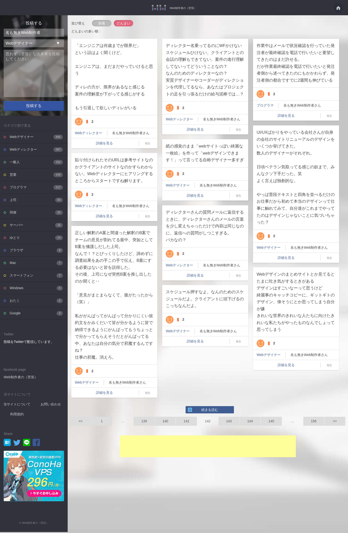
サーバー (36, 226)
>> (335, 421)
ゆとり (36, 238)
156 (313, 421)
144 (250, 421)
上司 (36, 201)
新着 (101, 23)
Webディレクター (36, 150)
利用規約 (17, 415)
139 (144, 421)
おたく (36, 301)
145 (271, 421)
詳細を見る (104, 143)
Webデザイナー (36, 138)
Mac (36, 264)
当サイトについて (16, 405)
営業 (36, 175)
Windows (36, 289)
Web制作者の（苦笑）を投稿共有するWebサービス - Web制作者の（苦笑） (155, 7)
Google (36, 314)
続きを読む (209, 410)
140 (165, 421)
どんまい (123, 23)
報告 (147, 143)
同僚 (36, 213)
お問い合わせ (51, 405)
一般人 (36, 163)
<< (80, 421)
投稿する (34, 107)
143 (229, 421)
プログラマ (36, 188)
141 (186, 421)
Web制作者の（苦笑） (183, 8)
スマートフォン (36, 276)
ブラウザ (36, 251)
